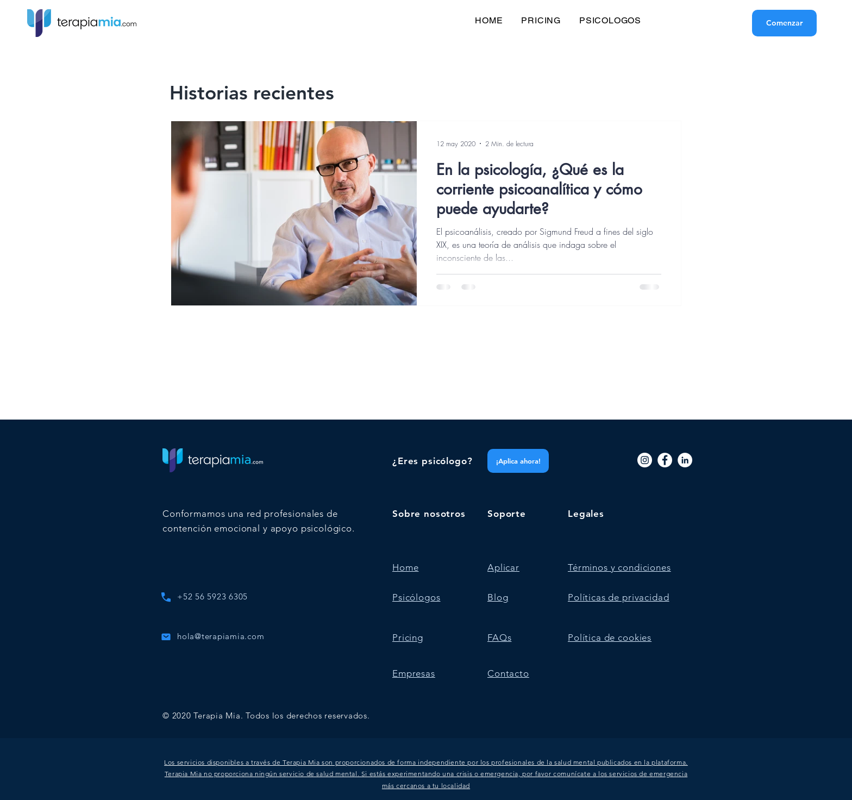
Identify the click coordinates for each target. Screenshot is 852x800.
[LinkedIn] (685, 460)
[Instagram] (644, 460)
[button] (426, 774)
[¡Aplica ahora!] (518, 461)
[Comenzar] (784, 23)
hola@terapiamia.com (220, 636)
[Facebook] (664, 460)
